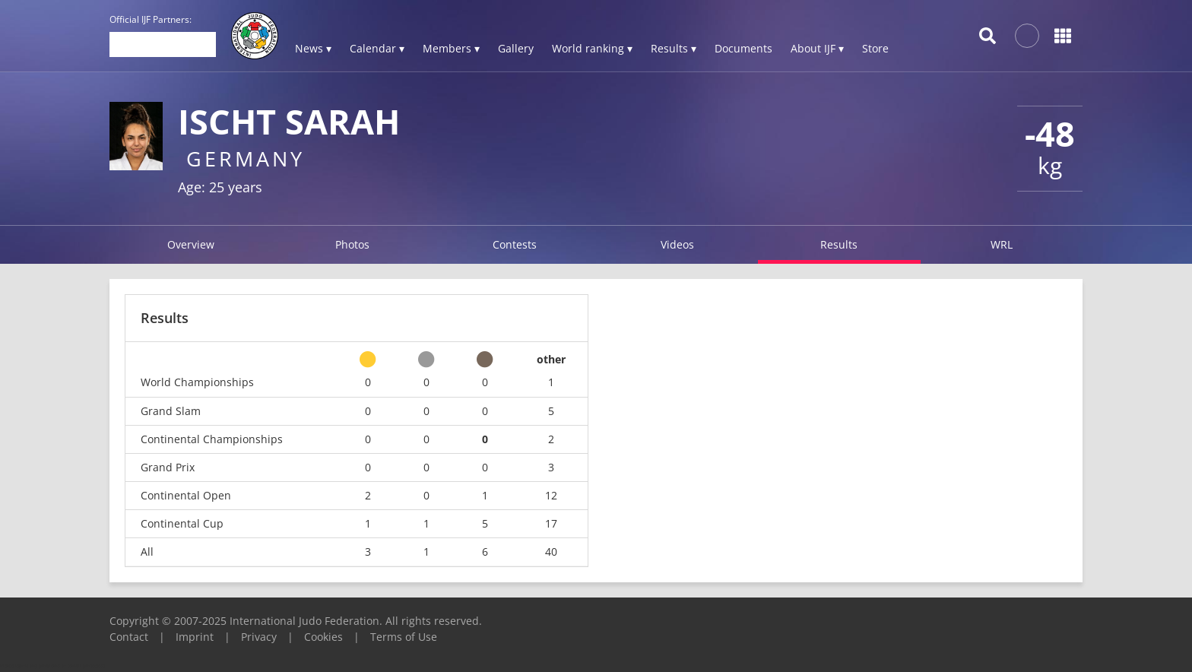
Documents (743, 48)
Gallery (516, 48)
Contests (515, 244)
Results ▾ (673, 48)
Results (839, 244)
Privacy (259, 636)
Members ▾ (451, 48)
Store (875, 48)
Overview (190, 244)
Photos (352, 244)
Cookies (323, 636)
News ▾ (313, 48)
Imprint (195, 636)
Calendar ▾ (377, 48)
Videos (677, 244)
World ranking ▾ (592, 48)
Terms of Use (403, 636)
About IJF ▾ (817, 48)
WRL (1002, 244)
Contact (128, 636)
